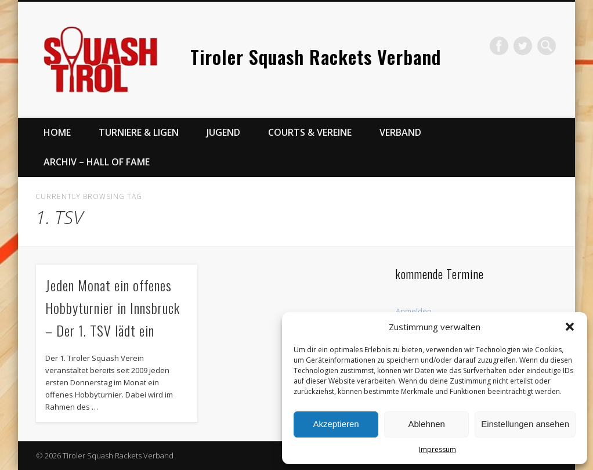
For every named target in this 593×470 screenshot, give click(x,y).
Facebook (499, 46)
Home (57, 132)
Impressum (437, 449)
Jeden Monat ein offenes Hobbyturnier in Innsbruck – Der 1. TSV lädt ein (112, 307)
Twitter (523, 46)
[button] (570, 326)
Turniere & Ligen (139, 132)
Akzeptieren (336, 424)
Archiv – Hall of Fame (97, 162)
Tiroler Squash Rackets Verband (315, 56)
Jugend (223, 132)
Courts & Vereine (310, 132)
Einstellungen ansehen (525, 424)
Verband (400, 132)
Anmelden (414, 311)
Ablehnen (426, 424)
